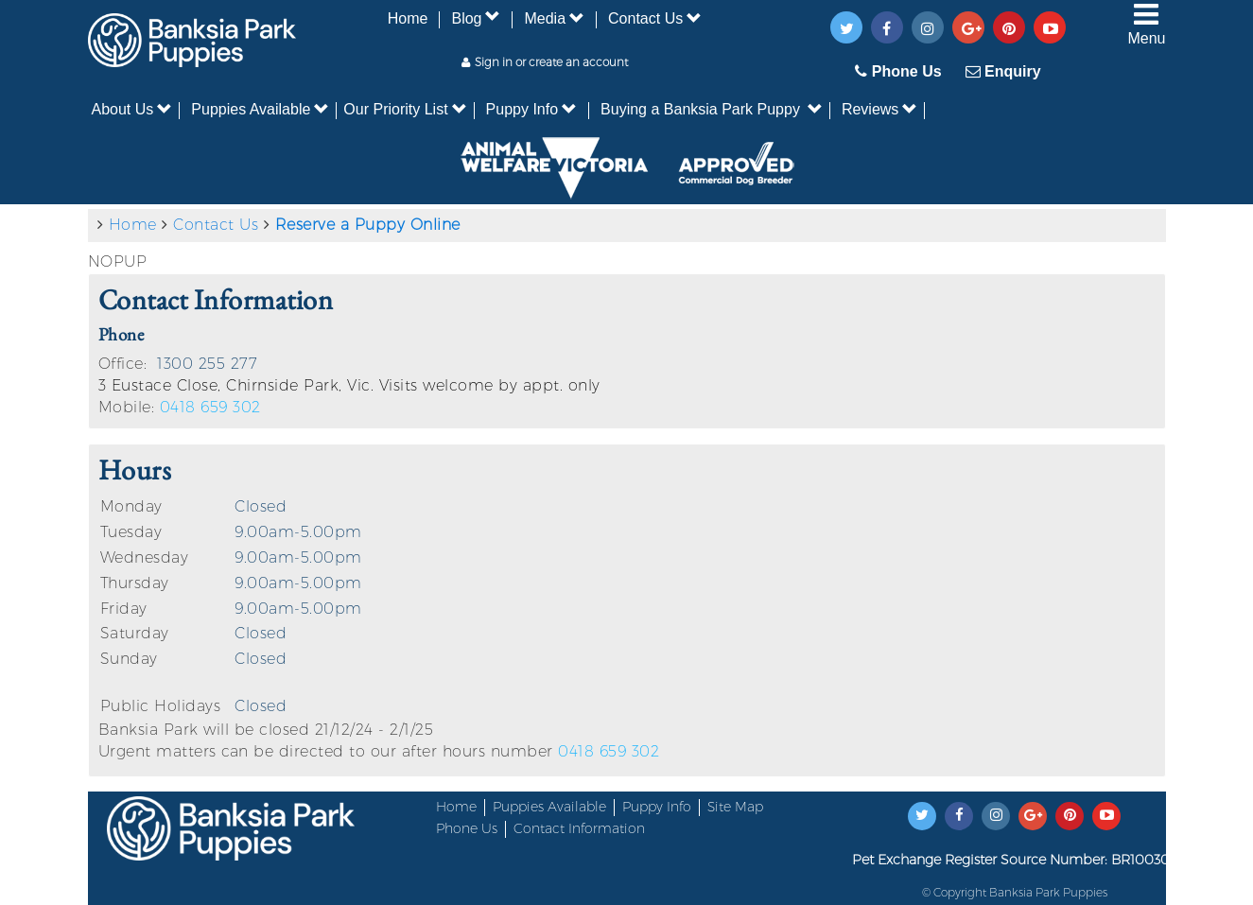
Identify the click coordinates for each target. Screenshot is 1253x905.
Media (554, 18)
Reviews (879, 109)
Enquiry (1003, 71)
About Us (132, 109)
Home (408, 18)
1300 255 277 (207, 364)
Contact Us (655, 18)
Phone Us (898, 71)
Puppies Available (260, 109)
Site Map (735, 806)
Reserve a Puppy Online (368, 225)
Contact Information (579, 828)
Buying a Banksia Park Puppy (711, 109)
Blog (475, 17)
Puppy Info (532, 109)
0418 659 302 (210, 407)
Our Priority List (404, 109)
